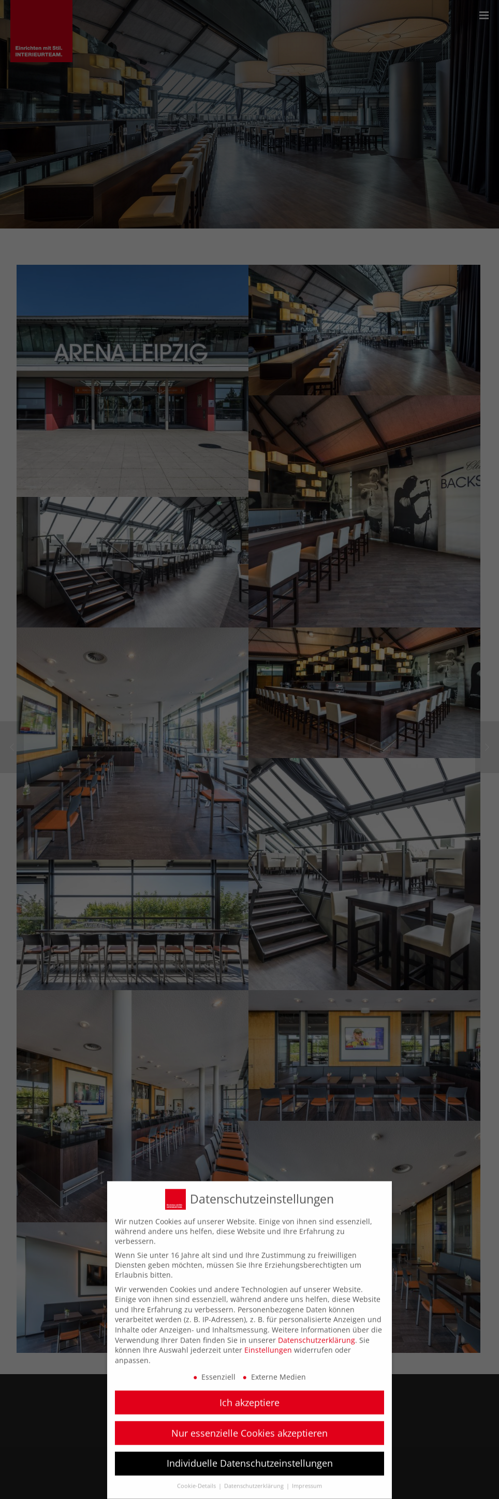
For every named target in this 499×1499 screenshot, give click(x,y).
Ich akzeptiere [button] (249, 1393)
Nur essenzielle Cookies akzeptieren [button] (249, 1424)
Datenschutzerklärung (316, 1331)
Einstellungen (268, 1341)
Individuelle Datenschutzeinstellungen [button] (250, 1454)
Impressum (307, 1477)
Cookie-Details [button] (197, 1477)
